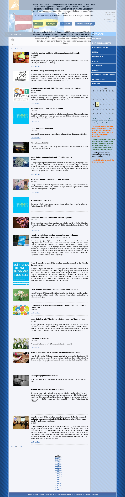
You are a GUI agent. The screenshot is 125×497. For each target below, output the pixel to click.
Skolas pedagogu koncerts (41, 376)
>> (113, 89)
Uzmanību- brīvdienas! (40, 338)
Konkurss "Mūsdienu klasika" (103, 75)
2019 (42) (58, 472)
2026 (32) (58, 458)
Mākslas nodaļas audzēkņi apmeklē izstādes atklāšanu (52, 352)
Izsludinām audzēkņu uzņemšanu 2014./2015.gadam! (51, 217)
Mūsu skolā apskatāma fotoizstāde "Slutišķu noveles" (52, 157)
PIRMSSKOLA (97, 57)
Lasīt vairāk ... (35, 66)
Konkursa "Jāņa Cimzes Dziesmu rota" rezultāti (50, 179)
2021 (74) (58, 468)
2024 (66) (58, 462)
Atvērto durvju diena (39, 200)
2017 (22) (58, 475)
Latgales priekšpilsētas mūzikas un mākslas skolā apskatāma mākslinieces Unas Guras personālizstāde (54, 236)
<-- (12, 48)
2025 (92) (58, 460)
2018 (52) (58, 474)
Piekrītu (38, 23)
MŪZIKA (95, 52)
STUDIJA (95, 61)
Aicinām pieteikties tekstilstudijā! (44, 389)
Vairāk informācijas (85, 23)
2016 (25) (58, 477)
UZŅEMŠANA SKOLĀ (100, 47)
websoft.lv (95, 494)
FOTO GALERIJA (98, 79)
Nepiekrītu (66, 23)
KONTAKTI (96, 84)
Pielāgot (51, 23)
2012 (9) (58, 485)
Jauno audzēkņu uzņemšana (42, 128)
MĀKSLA (95, 70)
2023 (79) (58, 464)
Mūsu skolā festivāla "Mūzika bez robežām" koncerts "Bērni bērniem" (58, 319)
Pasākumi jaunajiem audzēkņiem (44, 71)
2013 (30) (58, 483)
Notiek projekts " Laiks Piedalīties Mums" (47, 108)
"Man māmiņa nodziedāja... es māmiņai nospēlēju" (51, 289)
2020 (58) (58, 470)
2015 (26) (58, 479)
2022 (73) (58, 466)
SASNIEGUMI (97, 66)
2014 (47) (58, 481)
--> (21, 48)
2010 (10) (58, 489)
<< (93, 89)
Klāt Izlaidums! (37, 143)
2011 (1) (58, 487)
